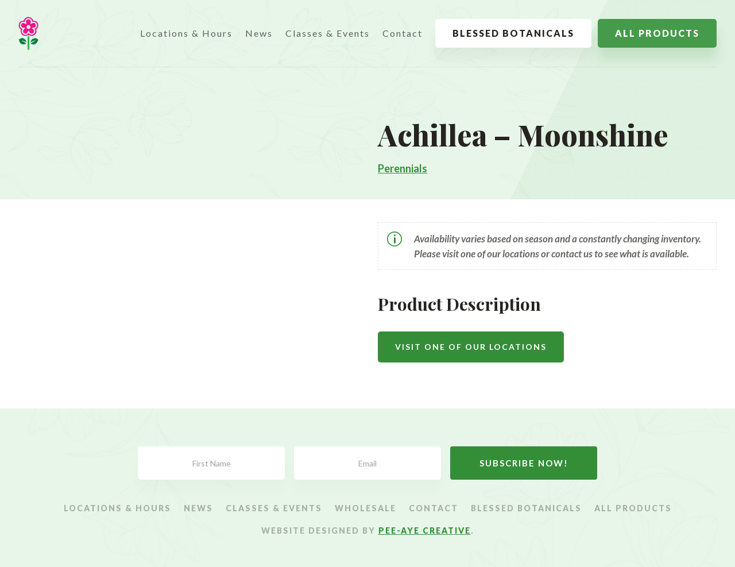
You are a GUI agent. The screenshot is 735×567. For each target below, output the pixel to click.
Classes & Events (327, 33)
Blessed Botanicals (513, 33)
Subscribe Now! (523, 463)
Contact (402, 33)
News (259, 33)
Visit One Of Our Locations (471, 347)
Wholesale (365, 508)
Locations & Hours (186, 33)
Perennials (402, 168)
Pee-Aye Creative (424, 530)
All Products (657, 33)
